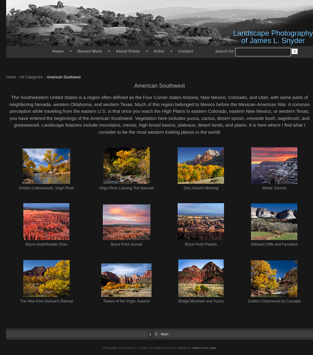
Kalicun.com (200, 347)
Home (58, 51)
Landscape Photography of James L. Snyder (273, 37)
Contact (185, 51)
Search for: (225, 51)
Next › (165, 334)
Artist (159, 51)
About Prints (128, 51)
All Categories (31, 77)
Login (212, 347)
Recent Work (89, 51)
